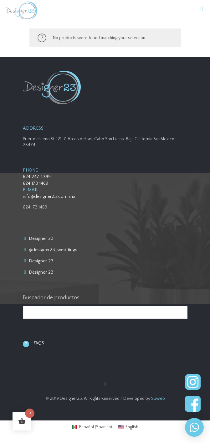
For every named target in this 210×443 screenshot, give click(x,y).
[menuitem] (92, 427)
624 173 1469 (35, 183)
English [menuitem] (131, 427)
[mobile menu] (201, 9)
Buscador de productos (51, 298)
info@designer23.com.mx (49, 196)
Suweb (158, 398)
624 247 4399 (37, 176)
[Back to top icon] (105, 384)
